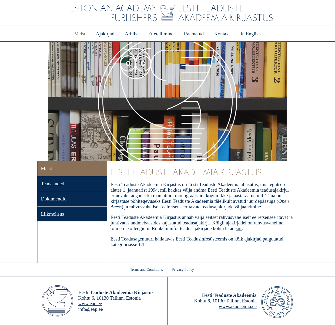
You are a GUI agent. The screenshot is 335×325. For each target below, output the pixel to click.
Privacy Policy (183, 269)
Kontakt (222, 34)
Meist (79, 34)
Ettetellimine (160, 34)
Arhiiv (131, 34)
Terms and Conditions (146, 269)
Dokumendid (54, 199)
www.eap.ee (90, 303)
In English (251, 34)
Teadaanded (52, 183)
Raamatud (194, 34)
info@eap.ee (90, 309)
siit (239, 228)
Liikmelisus (52, 214)
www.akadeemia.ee (238, 306)
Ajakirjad (105, 34)
